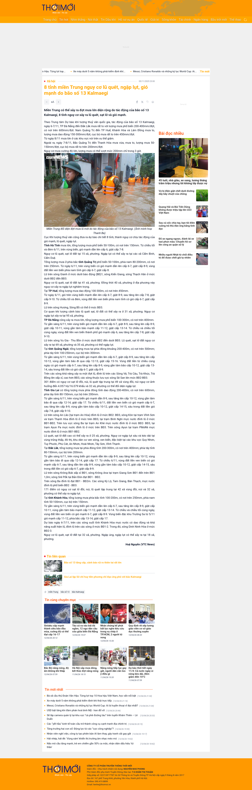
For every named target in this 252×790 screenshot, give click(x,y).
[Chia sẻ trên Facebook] (137, 102)
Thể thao (235, 19)
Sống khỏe (169, 19)
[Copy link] (147, 102)
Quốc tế (142, 19)
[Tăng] (58, 102)
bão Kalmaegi (78, 592)
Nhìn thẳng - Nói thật (84, 19)
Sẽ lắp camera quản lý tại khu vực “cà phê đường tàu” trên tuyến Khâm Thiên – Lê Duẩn (101, 717)
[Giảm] (46, 102)
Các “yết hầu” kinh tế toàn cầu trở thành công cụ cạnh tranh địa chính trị (95, 723)
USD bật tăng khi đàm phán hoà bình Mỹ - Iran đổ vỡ (84, 710)
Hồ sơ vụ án (126, 19)
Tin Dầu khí (108, 19)
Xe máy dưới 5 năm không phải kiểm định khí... (106, 71)
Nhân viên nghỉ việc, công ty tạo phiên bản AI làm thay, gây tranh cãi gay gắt (97, 733)
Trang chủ (50, 19)
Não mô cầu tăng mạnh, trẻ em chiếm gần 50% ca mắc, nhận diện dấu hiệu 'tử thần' (101, 745)
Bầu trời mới (219, 19)
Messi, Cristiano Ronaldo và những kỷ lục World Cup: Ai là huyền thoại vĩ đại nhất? (100, 705)
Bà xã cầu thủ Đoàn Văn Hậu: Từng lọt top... (48, 71)
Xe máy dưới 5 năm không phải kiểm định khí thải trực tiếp (87, 700)
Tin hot (63, 19)
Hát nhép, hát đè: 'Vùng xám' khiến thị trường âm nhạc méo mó (90, 738)
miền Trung (53, 592)
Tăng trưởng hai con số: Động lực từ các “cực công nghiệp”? (88, 728)
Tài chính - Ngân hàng (193, 19)
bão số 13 (65, 592)
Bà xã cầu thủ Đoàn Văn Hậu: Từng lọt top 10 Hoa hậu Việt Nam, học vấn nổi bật (99, 695)
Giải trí (154, 19)
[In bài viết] (153, 102)
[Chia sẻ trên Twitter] (142, 102)
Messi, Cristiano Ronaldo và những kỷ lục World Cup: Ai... (172, 71)
